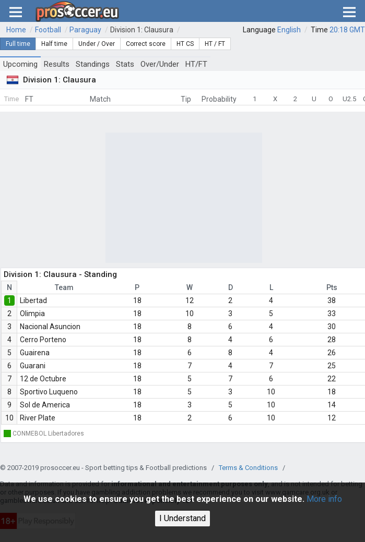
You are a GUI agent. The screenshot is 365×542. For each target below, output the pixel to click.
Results (56, 64)
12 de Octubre (43, 379)
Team (64, 287)
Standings (93, 64)
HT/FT (196, 64)
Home (16, 30)
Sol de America (45, 405)
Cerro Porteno (43, 339)
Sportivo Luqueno (49, 392)
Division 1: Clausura (141, 30)
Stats (125, 64)
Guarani (32, 366)
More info (324, 499)
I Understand (182, 518)
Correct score (146, 43)
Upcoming (20, 64)
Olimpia (32, 313)
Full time (18, 43)
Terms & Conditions (248, 468)
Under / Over (96, 43)
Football (48, 30)
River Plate (37, 418)
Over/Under (159, 64)
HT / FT (215, 43)
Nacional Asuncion (50, 326)
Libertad (33, 300)
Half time (54, 43)
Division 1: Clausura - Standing (60, 274)
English (289, 30)
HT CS (185, 43)
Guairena (35, 352)
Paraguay (85, 30)
